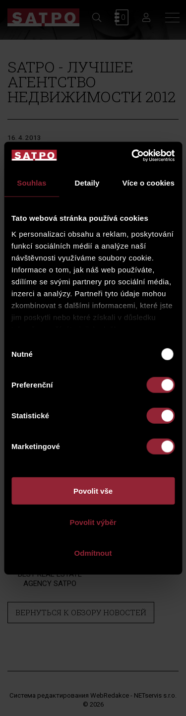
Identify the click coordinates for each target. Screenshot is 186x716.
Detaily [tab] (87, 183)
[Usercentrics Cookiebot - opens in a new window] (132, 155)
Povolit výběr (92, 522)
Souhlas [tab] (31, 183)
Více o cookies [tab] (148, 183)
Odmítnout (93, 553)
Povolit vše (93, 491)
